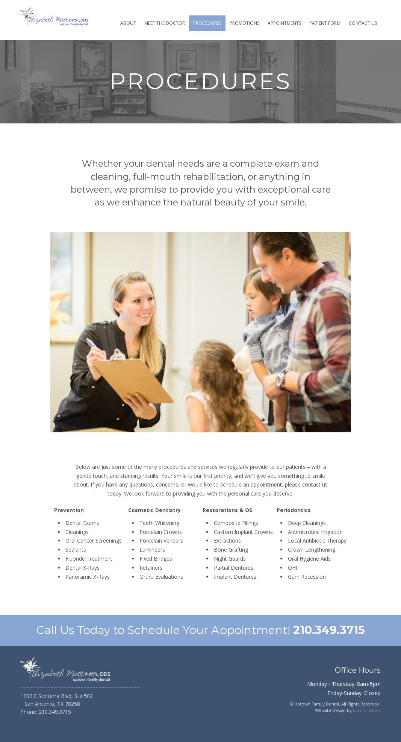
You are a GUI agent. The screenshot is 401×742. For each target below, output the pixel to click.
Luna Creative (367, 710)
